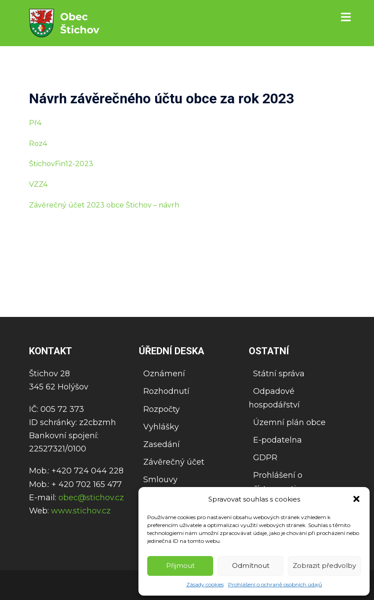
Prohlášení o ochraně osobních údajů (275, 584)
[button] (356, 499)
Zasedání (161, 444)
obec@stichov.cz (91, 497)
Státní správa (279, 373)
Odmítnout (250, 565)
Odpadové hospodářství (274, 397)
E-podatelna (277, 440)
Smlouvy (160, 479)
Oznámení (164, 373)
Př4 (35, 123)
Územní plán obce (289, 422)
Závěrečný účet (173, 462)
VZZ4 (38, 184)
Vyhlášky (161, 427)
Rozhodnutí (166, 391)
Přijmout (180, 565)
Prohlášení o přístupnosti (275, 481)
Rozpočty (161, 409)
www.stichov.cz (81, 511)
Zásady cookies (205, 584)
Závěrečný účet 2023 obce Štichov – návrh (104, 205)
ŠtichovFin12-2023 (61, 164)
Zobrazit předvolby (324, 565)
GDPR (265, 457)
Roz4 (38, 143)
